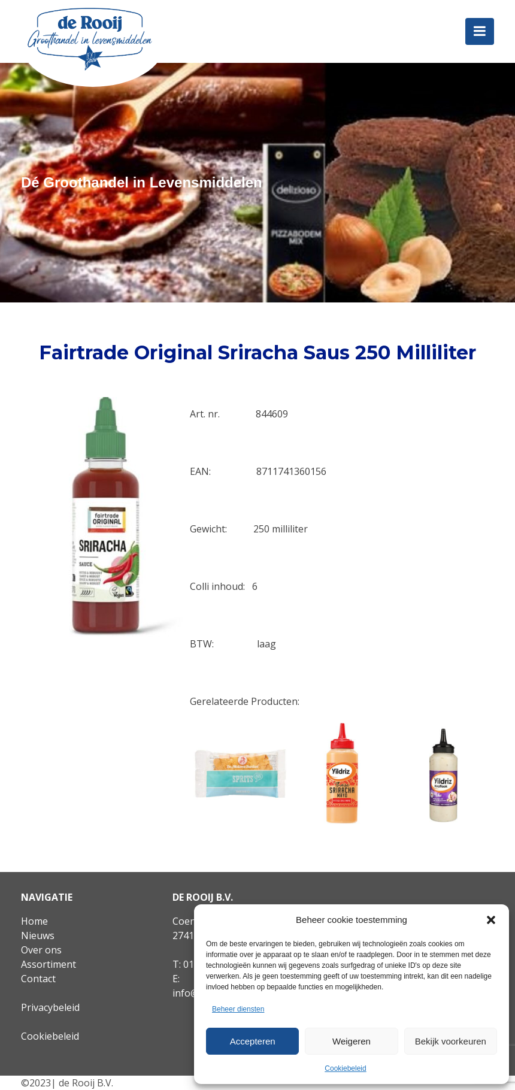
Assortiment (48, 964)
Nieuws (37, 935)
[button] (491, 920)
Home (34, 921)
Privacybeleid (50, 1007)
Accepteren (252, 1041)
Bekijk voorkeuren (450, 1041)
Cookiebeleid (345, 1068)
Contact (38, 978)
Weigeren (351, 1041)
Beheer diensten (238, 1009)
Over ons (41, 949)
